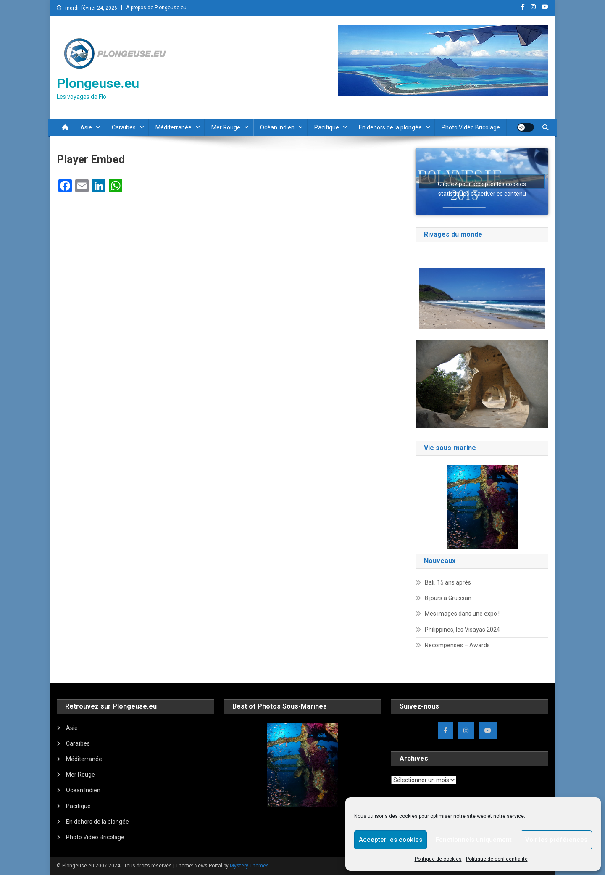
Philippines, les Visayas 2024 (462, 629)
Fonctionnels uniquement (474, 839)
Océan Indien (277, 127)
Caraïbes (124, 127)
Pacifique (326, 127)
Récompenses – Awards (457, 645)
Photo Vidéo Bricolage (471, 127)
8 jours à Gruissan (448, 598)
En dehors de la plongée (390, 127)
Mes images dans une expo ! (462, 613)
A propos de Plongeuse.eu (156, 8)
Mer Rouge (225, 127)
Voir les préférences (556, 839)
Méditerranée (173, 127)
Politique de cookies (438, 859)
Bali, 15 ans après (448, 582)
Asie (86, 127)
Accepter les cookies (390, 839)
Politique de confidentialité (497, 859)
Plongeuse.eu (98, 83)
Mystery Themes (249, 866)
